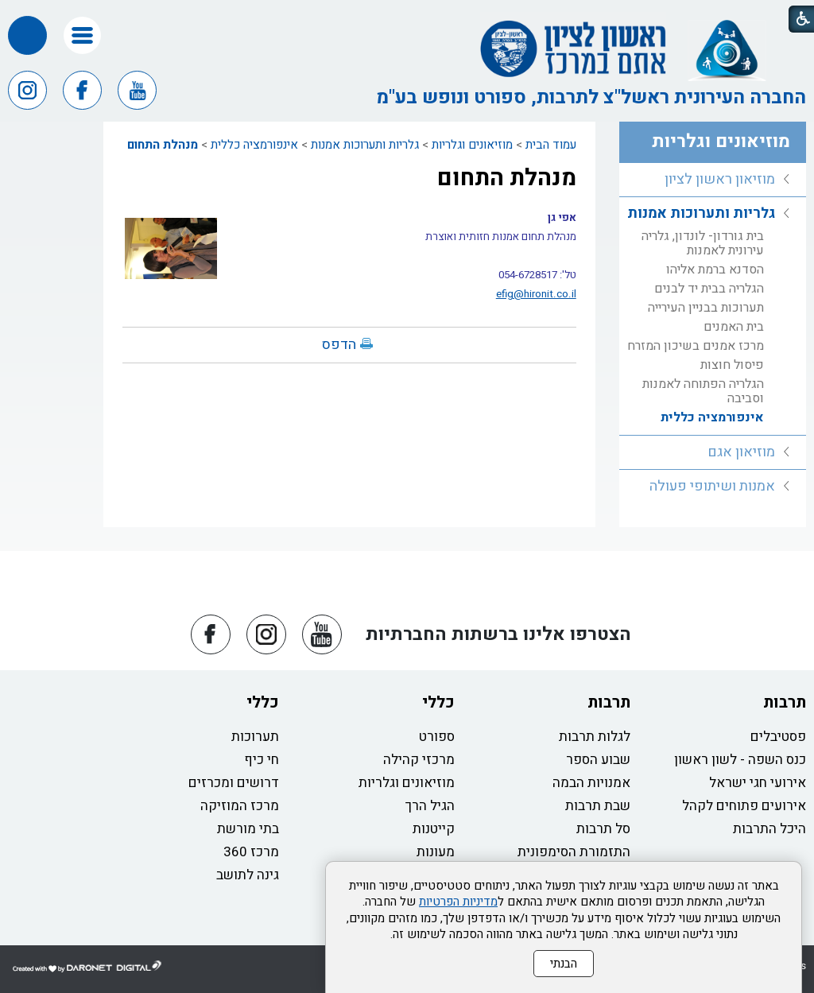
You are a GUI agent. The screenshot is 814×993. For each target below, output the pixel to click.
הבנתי (563, 963)
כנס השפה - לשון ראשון (740, 760)
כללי (438, 702)
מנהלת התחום (162, 144)
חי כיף (261, 760)
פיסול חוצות (732, 364)
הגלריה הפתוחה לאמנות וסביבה (703, 391)
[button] (82, 35)
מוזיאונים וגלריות (472, 144)
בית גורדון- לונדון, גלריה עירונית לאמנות (703, 243)
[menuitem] (712, 180)
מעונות (436, 852)
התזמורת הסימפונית (573, 852)
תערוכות (255, 737)
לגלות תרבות (594, 737)
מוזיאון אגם (741, 452)
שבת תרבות (597, 806)
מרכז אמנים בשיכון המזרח (695, 345)
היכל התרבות (769, 829)
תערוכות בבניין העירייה (706, 307)
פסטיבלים (778, 737)
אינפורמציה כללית (254, 144)
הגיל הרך (430, 806)
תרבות (784, 702)
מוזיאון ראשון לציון (720, 179)
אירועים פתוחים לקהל (744, 806)
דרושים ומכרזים (233, 783)
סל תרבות (603, 829)
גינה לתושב (247, 875)
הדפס (339, 344)
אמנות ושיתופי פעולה (712, 486)
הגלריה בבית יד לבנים (709, 288)
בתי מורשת (248, 829)
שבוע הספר (598, 760)
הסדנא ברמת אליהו (715, 269)
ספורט (437, 737)
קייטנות (434, 829)
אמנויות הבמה (591, 783)
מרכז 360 (251, 852)
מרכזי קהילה (419, 760)
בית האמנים (734, 326)
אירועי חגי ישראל (757, 783)
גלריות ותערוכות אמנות (365, 144)
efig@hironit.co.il (536, 294)
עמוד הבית (550, 144)
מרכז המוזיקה (239, 806)
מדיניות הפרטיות (458, 901)
